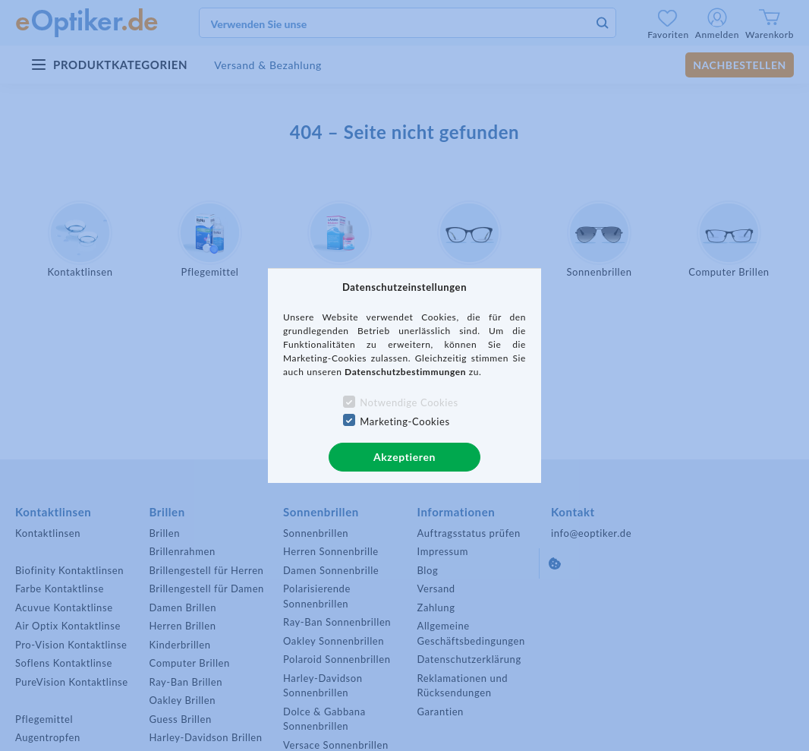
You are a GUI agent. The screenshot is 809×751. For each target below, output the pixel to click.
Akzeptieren (404, 456)
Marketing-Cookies (404, 421)
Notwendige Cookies (409, 402)
